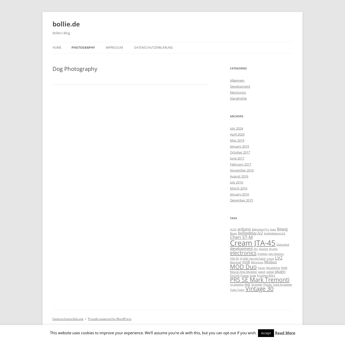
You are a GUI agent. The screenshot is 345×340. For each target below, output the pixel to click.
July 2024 (236, 128)
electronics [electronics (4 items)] (243, 252)
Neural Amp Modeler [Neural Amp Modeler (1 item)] (243, 272)
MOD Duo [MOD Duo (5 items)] (243, 267)
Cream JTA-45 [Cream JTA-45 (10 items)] (253, 243)
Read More (285, 332)
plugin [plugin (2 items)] (280, 271)
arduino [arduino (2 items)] (244, 228)
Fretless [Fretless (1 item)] (263, 254)
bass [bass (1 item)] (273, 229)
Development (240, 86)
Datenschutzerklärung (153, 47)
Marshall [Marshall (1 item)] (235, 262)
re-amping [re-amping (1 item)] (237, 284)
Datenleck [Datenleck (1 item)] (282, 244)
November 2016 (242, 170)
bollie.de (66, 23)
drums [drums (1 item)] (273, 249)
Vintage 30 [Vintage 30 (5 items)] (260, 289)
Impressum (114, 47)
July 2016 (236, 182)
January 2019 (239, 146)
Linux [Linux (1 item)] (270, 258)
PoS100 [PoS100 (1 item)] (235, 275)
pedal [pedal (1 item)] (270, 272)
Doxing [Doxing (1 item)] (263, 249)
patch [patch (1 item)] (262, 272)
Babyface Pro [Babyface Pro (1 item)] (260, 229)
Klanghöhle (238, 98)
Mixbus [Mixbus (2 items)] (270, 261)
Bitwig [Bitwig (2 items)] (282, 228)
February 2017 (240, 164)
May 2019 (237, 140)
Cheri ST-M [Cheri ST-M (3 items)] (241, 237)
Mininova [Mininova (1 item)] (257, 262)
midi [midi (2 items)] (246, 261)
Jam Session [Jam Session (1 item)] (276, 254)
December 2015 (241, 200)
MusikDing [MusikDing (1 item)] (273, 268)
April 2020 (237, 134)
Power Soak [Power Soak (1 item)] (248, 275)
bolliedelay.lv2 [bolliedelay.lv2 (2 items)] (250, 232)
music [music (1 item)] (261, 268)
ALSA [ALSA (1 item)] (233, 229)
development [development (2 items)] (241, 248)
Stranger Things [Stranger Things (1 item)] (261, 284)
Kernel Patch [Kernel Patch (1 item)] (257, 258)
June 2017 (237, 158)
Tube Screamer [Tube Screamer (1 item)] (282, 284)
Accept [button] (266, 333)
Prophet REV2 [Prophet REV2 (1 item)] (266, 275)
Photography (83, 47)
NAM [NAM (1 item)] (284, 268)
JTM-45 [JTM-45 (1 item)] (234, 258)
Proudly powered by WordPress (110, 319)
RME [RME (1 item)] (247, 284)
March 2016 (238, 188)
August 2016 (239, 176)
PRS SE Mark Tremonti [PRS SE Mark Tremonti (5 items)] (260, 280)
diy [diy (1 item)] (256, 249)
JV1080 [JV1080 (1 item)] (244, 258)
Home (57, 47)
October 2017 (240, 152)
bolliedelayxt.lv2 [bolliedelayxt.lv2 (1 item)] (274, 233)
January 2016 (239, 194)
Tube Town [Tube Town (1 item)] (237, 290)
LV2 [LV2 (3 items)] (278, 258)
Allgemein (237, 80)
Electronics (238, 92)
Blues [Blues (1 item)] (233, 233)
